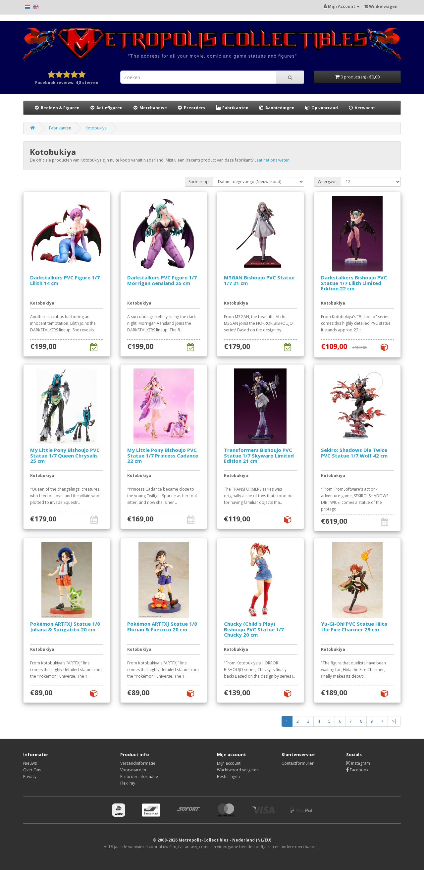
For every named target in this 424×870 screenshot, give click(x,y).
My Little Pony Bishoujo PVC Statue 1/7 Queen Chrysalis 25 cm (65, 455)
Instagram (358, 763)
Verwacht (361, 108)
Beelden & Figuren (57, 108)
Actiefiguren (106, 108)
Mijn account (228, 763)
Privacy (29, 776)
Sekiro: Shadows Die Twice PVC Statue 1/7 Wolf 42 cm (354, 453)
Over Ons (32, 770)
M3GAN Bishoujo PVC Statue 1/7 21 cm (259, 280)
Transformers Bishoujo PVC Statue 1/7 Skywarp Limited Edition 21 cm (259, 455)
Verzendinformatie (137, 763)
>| (394, 721)
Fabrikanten (231, 108)
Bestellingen (228, 776)
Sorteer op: (199, 181)
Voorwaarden (133, 770)
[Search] (290, 77)
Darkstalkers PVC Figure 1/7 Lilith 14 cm (65, 280)
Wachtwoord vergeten (238, 770)
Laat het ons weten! (272, 160)
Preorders (191, 108)
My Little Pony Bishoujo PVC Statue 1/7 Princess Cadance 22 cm (162, 455)
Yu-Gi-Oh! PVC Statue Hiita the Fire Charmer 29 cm (354, 626)
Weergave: (328, 181)
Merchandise (149, 108)
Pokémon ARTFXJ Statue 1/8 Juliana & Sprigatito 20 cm (65, 626)
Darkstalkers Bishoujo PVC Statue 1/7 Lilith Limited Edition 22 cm (354, 283)
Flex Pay (127, 783)
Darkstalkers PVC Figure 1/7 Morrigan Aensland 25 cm (162, 280)
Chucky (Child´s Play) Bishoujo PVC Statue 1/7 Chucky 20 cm (254, 629)
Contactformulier (298, 763)
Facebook (357, 770)
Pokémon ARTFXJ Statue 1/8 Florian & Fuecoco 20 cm (162, 626)
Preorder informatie (139, 776)
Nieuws (30, 763)
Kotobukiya (96, 128)
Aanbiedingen (276, 108)
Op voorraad (321, 108)
